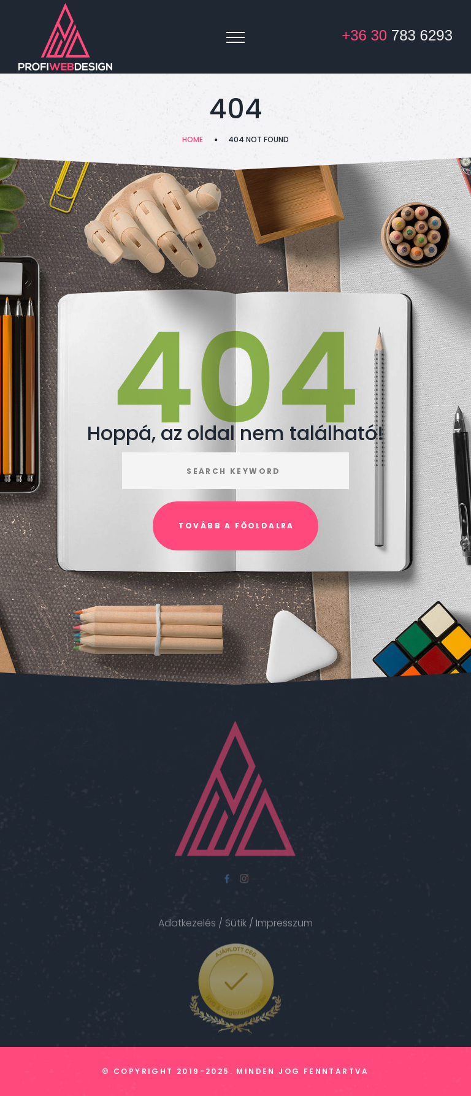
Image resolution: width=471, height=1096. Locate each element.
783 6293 (397, 35)
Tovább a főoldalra (236, 525)
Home (192, 139)
